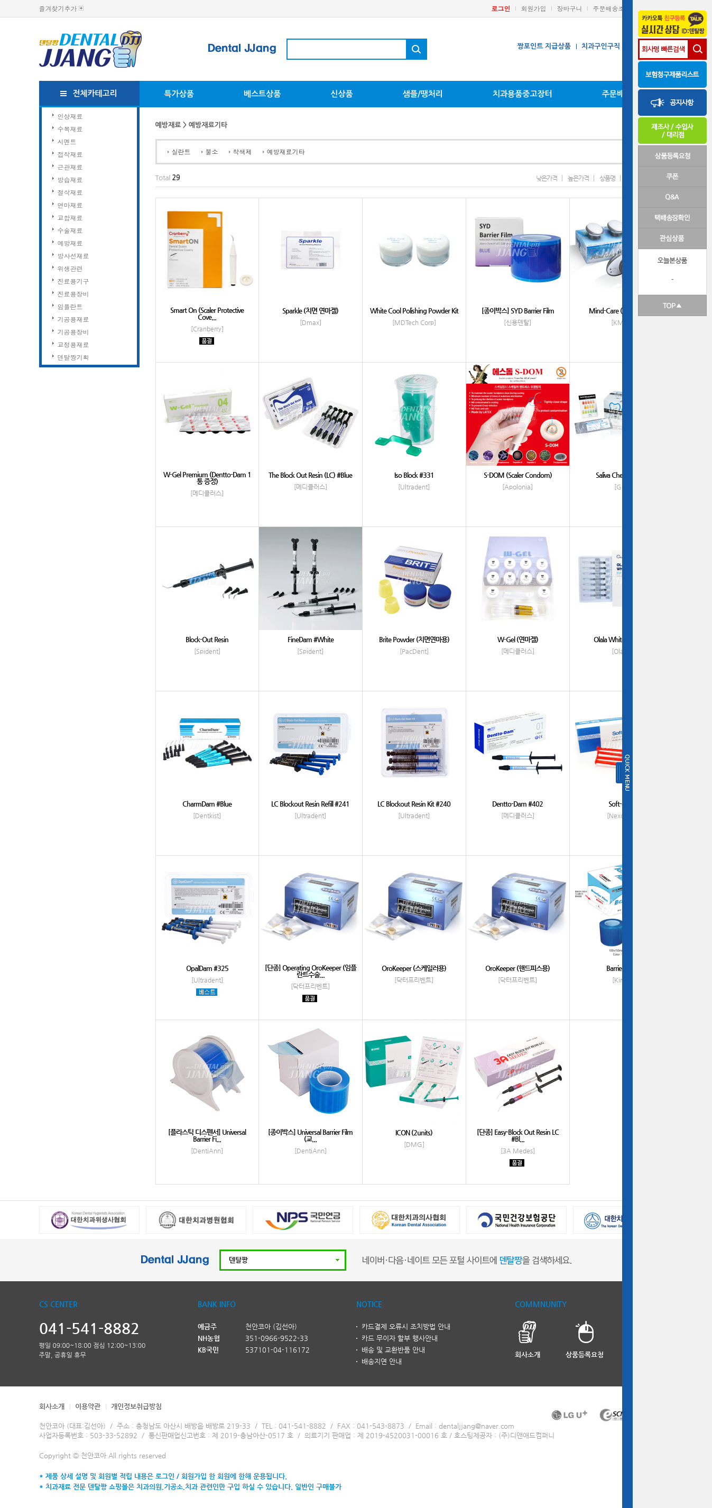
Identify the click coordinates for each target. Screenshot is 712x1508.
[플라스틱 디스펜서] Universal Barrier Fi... (207, 1135)
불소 (212, 151)
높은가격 (578, 178)
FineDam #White (311, 639)
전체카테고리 (94, 93)
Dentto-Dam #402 (517, 803)
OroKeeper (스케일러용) (414, 968)
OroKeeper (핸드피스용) (517, 968)
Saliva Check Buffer (621, 474)
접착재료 (70, 154)
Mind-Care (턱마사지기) (621, 310)
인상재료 (70, 116)
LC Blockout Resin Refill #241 (310, 803)
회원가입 (534, 8)
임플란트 (70, 306)
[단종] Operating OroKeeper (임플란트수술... (310, 971)
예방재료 (70, 242)
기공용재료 (73, 318)
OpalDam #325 (207, 968)
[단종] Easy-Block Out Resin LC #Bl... (518, 1135)
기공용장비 (73, 331)
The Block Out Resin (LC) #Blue (310, 474)
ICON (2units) (413, 1132)
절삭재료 (70, 192)
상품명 (607, 178)
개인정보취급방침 (136, 1406)
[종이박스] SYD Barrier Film (518, 310)
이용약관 (87, 1406)
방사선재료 (73, 255)
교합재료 (70, 217)
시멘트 (67, 141)
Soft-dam (621, 803)
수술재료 (70, 230)
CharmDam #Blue (207, 803)
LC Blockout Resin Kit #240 (413, 803)
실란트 (181, 151)
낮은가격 (546, 178)
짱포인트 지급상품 (543, 46)
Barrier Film (621, 968)
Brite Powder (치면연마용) (414, 639)
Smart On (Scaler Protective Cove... (207, 313)
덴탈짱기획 (73, 357)
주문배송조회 (612, 8)
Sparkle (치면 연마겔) (310, 310)
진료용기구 (73, 280)
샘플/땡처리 (423, 94)
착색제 (242, 151)
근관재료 (70, 166)
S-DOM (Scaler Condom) (518, 474)
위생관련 (70, 268)
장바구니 (569, 8)
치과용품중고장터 (522, 94)
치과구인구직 (600, 46)
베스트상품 (262, 94)
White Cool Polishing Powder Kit (414, 310)
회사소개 (51, 1406)
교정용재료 (73, 344)
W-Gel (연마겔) (517, 639)
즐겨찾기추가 (58, 8)
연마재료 (70, 204)
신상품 (341, 94)
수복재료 (70, 128)
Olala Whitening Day (621, 639)
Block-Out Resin (207, 639)
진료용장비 (73, 293)
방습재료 (70, 179)
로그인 (501, 8)
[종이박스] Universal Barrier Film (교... (310, 1135)
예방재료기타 (286, 151)
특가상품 (179, 94)
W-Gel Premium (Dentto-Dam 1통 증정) (207, 478)
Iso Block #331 (414, 474)
